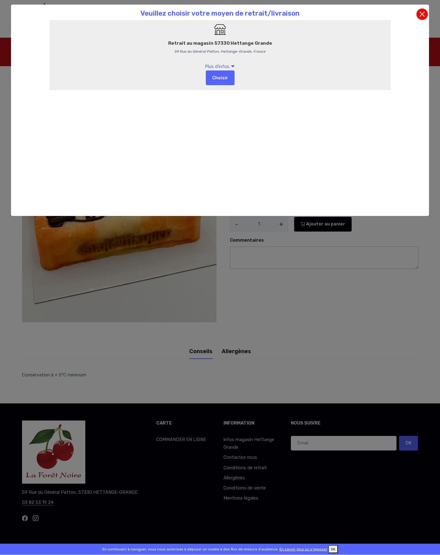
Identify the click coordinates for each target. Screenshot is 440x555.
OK (333, 549)
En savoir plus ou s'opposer (303, 549)
